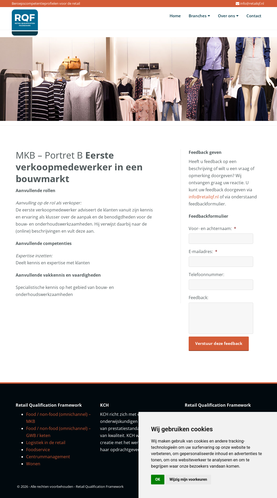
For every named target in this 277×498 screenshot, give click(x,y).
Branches (199, 15)
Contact (253, 15)
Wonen (33, 464)
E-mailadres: (203, 251)
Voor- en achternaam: (212, 228)
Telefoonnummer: (206, 274)
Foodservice (38, 449)
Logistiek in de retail (45, 442)
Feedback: (198, 297)
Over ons (228, 15)
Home (175, 15)
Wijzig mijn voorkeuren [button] (188, 479)
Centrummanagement (48, 457)
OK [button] (157, 479)
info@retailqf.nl (252, 3)
